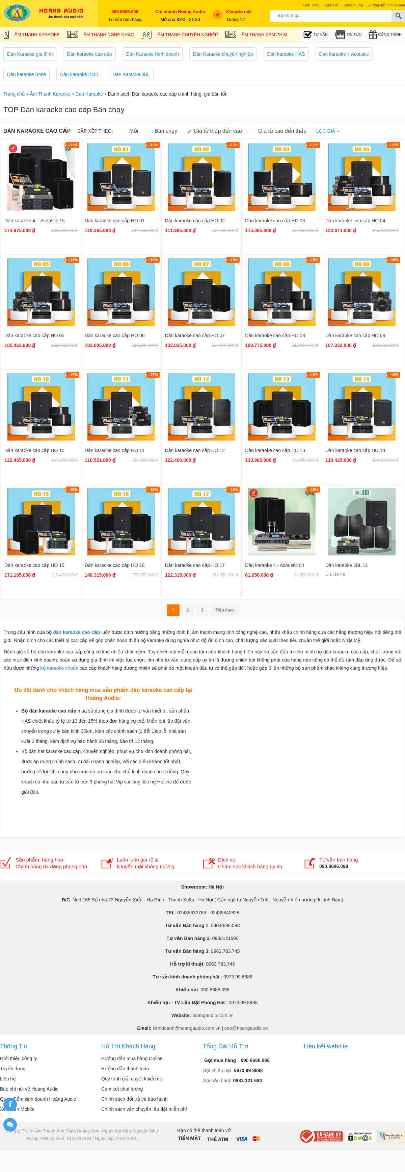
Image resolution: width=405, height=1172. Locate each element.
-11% (73, 145)
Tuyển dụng (12, 1068)
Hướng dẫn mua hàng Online (132, 1058)
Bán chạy (163, 131)
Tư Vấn (315, 34)
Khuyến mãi (235, 11)
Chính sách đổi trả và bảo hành (134, 1099)
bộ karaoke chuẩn (59, 668)
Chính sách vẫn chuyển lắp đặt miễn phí (144, 1109)
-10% (313, 490)
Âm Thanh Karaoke (31, 35)
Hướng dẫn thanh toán (125, 1068)
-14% (73, 260)
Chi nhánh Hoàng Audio (180, 11)
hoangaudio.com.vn (213, 1015)
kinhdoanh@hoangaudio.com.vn (186, 1028)
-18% (394, 260)
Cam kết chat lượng (122, 1089)
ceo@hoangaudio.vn (246, 1028)
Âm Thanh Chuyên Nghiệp (179, 35)
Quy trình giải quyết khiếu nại (132, 1078)
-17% (313, 145)
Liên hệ (8, 1078)
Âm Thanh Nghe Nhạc (100, 35)
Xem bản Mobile (17, 1109)
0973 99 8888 (248, 1070)
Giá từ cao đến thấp (279, 131)
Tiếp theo (224, 610)
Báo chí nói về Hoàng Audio (29, 1089)
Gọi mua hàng (220, 1060)
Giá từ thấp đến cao (214, 131)
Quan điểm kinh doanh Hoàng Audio (38, 1099)
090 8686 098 (255, 1060)
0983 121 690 (247, 1080)
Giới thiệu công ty (18, 1058)
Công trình (385, 34)
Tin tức (348, 34)
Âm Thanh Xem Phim (256, 35)
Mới (130, 131)
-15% (394, 145)
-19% (153, 145)
